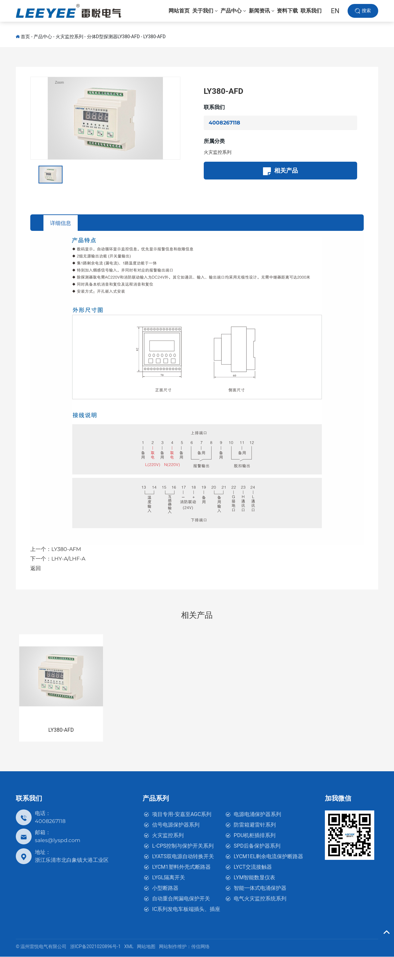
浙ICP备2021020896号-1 (95, 946)
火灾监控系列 (69, 36)
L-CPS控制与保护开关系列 (183, 846)
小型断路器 (165, 888)
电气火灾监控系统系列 (260, 899)
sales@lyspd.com (57, 840)
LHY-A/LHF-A (68, 559)
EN (335, 13)
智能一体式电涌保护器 (260, 888)
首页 (25, 36)
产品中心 (43, 36)
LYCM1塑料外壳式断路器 (181, 867)
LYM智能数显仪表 (254, 878)
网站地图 (146, 946)
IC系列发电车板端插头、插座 (186, 909)
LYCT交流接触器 (253, 867)
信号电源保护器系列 (175, 825)
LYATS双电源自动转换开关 (183, 857)
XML (129, 946)
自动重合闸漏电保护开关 (181, 899)
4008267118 (224, 123)
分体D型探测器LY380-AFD (113, 36)
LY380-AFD (154, 36)
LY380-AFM (66, 549)
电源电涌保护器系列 (257, 814)
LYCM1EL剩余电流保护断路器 (268, 857)
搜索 (366, 12)
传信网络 (200, 946)
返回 (35, 568)
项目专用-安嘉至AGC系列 (181, 814)
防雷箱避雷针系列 (255, 825)
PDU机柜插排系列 (255, 836)
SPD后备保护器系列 (257, 846)
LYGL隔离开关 (168, 878)
